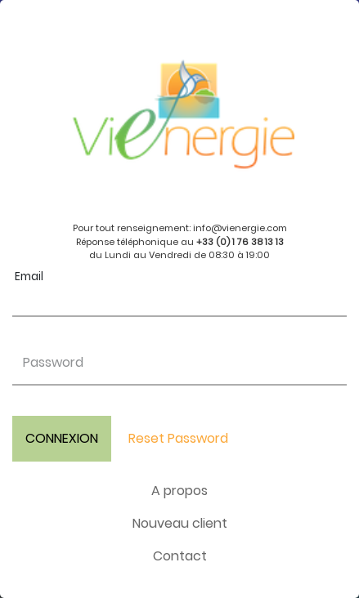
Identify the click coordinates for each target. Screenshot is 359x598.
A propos (179, 490)
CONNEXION (61, 438)
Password (53, 362)
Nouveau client (179, 523)
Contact (180, 556)
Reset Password (178, 438)
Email (29, 276)
